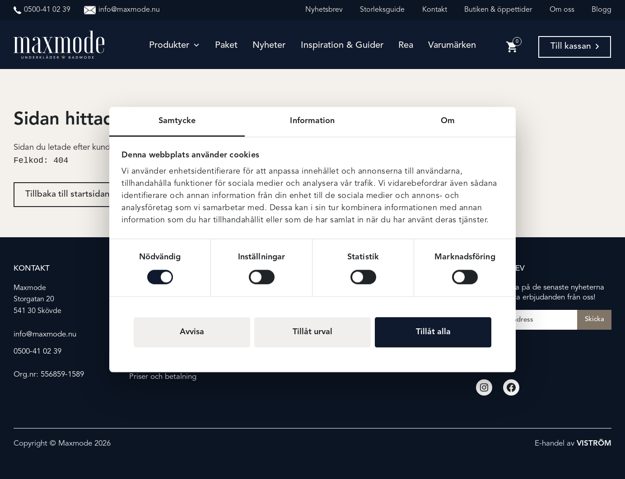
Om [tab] (448, 121)
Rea (405, 45)
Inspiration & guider (342, 45)
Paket (226, 45)
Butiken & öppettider (498, 10)
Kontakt (434, 10)
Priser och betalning (162, 377)
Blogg (601, 10)
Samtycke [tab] (177, 121)
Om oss (562, 10)
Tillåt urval (312, 332)
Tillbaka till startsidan (67, 195)
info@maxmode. (41, 334)
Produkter (169, 45)
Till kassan (574, 46)
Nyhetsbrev (324, 10)
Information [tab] (312, 121)
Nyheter (268, 45)
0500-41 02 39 (37, 351)
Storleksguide (382, 10)
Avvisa (192, 332)
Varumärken (452, 45)
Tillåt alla (433, 332)
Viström (594, 444)
